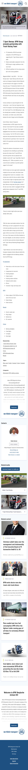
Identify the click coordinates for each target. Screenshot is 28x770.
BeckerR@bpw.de (14, 450)
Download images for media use (10, 469)
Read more (14, 407)
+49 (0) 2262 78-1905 (14, 452)
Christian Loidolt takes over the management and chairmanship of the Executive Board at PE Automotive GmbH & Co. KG (13, 545)
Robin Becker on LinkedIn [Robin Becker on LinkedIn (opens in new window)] (14, 455)
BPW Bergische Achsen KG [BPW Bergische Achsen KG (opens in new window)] (9, 348)
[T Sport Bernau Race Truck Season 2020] (14, 502)
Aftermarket (5, 373)
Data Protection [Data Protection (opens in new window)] (14, 763)
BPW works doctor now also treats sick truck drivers (12, 583)
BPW (10, 373)
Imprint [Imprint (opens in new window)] (14, 761)
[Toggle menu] (2, 3)
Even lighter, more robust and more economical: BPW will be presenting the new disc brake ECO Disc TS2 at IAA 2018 (13, 667)
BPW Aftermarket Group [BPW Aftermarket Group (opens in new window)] (8, 353)
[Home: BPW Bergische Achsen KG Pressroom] (13, 3)
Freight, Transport (12, 363)
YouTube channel (17, 182)
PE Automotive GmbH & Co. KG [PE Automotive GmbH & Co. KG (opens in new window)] (10, 346)
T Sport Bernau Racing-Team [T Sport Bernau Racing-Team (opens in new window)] (9, 343)
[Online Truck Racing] (14, 480)
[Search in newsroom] (26, 3)
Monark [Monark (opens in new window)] (4, 355)
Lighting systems (15, 373)
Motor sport (5, 363)
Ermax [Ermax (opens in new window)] (4, 351)
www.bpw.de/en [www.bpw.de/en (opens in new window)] (14, 758)
